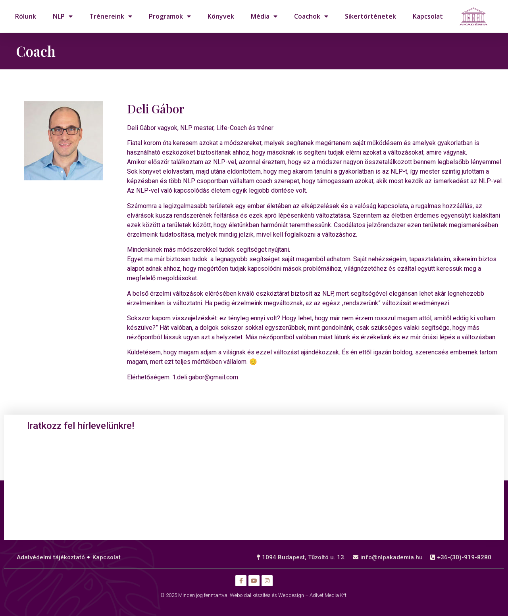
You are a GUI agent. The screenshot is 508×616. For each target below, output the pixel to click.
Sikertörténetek (370, 16)
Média (264, 16)
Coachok (311, 16)
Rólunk (25, 16)
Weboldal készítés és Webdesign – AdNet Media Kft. (289, 595)
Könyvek (221, 16)
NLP (63, 16)
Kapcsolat (428, 16)
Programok (170, 16)
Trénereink (110, 16)
